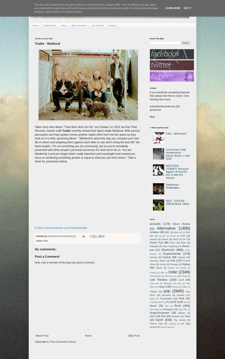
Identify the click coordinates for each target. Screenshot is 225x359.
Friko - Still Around (176, 133)
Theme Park (156, 323)
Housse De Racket (177, 268)
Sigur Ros (182, 309)
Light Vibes (182, 276)
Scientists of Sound (58, 236)
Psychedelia (166, 298)
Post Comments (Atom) (63, 341)
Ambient (154, 232)
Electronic (168, 249)
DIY (184, 239)
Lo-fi (181, 280)
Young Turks (165, 327)
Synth (159, 319)
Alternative (166, 228)
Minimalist (168, 283)
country (153, 239)
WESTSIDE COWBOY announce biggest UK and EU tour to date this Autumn (177, 172)
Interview (169, 276)
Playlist (153, 291)
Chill (182, 236)
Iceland (153, 273)
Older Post (134, 335)
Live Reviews (97, 25)
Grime (163, 264)
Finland (181, 257)
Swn (187, 316)
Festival (166, 257)
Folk (172, 260)
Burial (172, 236)
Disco (175, 239)
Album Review (181, 224)
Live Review (158, 279)
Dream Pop (156, 242)
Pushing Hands (156, 302)
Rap (185, 302)
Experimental (172, 253)
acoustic (155, 223)
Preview (181, 295)
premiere (166, 295)
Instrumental (155, 276)
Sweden (176, 316)
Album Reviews (78, 25)
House (159, 268)
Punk (181, 298)
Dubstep (154, 246)
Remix (153, 306)
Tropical (172, 324)
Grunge (174, 264)
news (161, 286)
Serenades (154, 309)
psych (152, 299)
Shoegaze (168, 309)
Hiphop (186, 264)
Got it (187, 8)
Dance (165, 239)
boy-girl (162, 236)
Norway (175, 287)
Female (153, 257)
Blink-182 (178, 232)
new (179, 283)
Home (35, 25)
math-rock (154, 283)
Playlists (112, 25)
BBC (167, 232)
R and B (171, 302)
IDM (162, 273)
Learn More (173, 8)
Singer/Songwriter (160, 313)
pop (167, 291)
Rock (177, 305)
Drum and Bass (178, 242)
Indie (45, 241)
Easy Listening (170, 246)
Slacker (181, 313)
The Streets (180, 320)
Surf (163, 316)
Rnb (166, 306)
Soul (152, 316)
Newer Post (42, 335)
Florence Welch (158, 261)
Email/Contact (49, 25)
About (64, 25)
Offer (185, 287)
